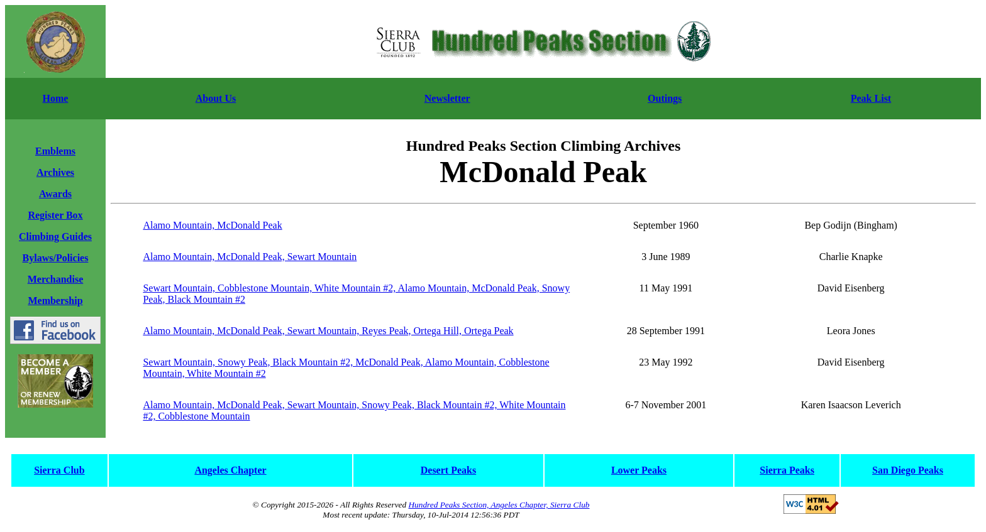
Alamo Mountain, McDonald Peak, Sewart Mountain (250, 256)
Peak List (871, 98)
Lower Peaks (639, 470)
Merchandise (56, 279)
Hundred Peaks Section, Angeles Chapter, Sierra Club (498, 504)
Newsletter (447, 98)
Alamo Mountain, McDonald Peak (212, 225)
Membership (55, 300)
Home (56, 98)
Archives (55, 172)
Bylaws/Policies (56, 257)
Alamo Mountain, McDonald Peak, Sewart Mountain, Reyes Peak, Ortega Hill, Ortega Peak (328, 330)
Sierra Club (59, 470)
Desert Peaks (448, 470)
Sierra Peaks (787, 470)
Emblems (55, 151)
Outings (665, 98)
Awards (55, 193)
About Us (216, 98)
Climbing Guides (55, 236)
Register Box (55, 215)
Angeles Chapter (230, 470)
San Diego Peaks (907, 470)
